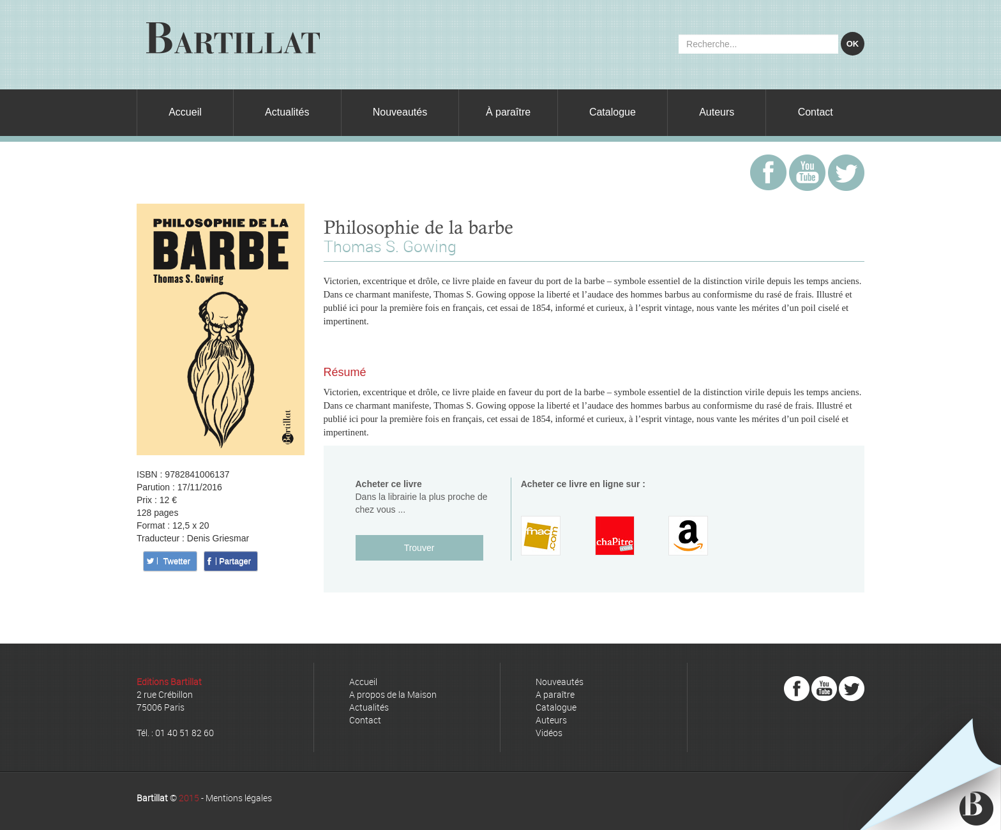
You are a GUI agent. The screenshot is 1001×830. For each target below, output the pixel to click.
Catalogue (612, 112)
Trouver (419, 548)
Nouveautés (400, 112)
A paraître (555, 694)
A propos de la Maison (393, 694)
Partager (235, 561)
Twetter (176, 561)
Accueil (185, 112)
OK (853, 44)
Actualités (287, 112)
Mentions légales (239, 798)
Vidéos (549, 733)
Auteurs (716, 112)
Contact (815, 112)
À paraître (508, 112)
